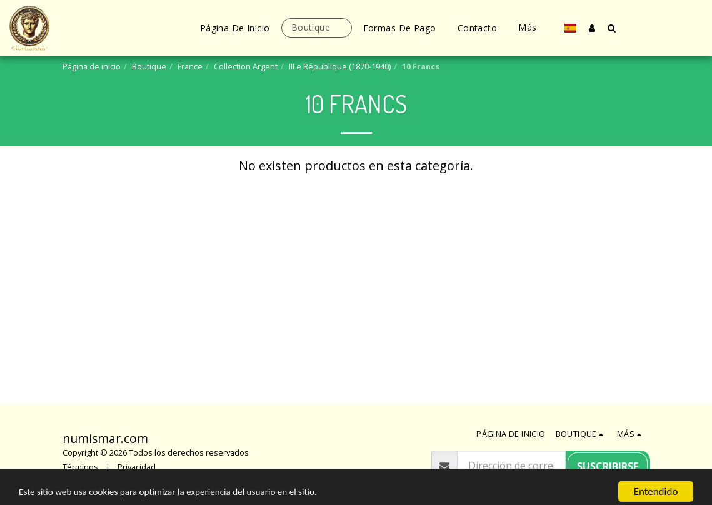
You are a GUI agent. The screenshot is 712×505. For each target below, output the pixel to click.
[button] (612, 28)
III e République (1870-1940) (340, 66)
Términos (80, 466)
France (190, 66)
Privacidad (137, 466)
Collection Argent (246, 66)
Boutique (149, 66)
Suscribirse (607, 466)
